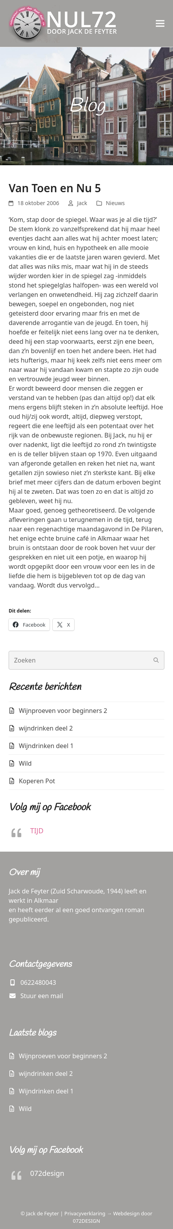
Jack (82, 203)
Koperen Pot (37, 781)
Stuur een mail (41, 995)
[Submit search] (156, 660)
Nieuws (115, 203)
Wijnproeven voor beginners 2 (63, 710)
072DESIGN (86, 1220)
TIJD (36, 830)
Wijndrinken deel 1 (46, 745)
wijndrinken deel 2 (46, 728)
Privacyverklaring (84, 1213)
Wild (25, 763)
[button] (160, 23)
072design (47, 1173)
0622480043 (38, 982)
